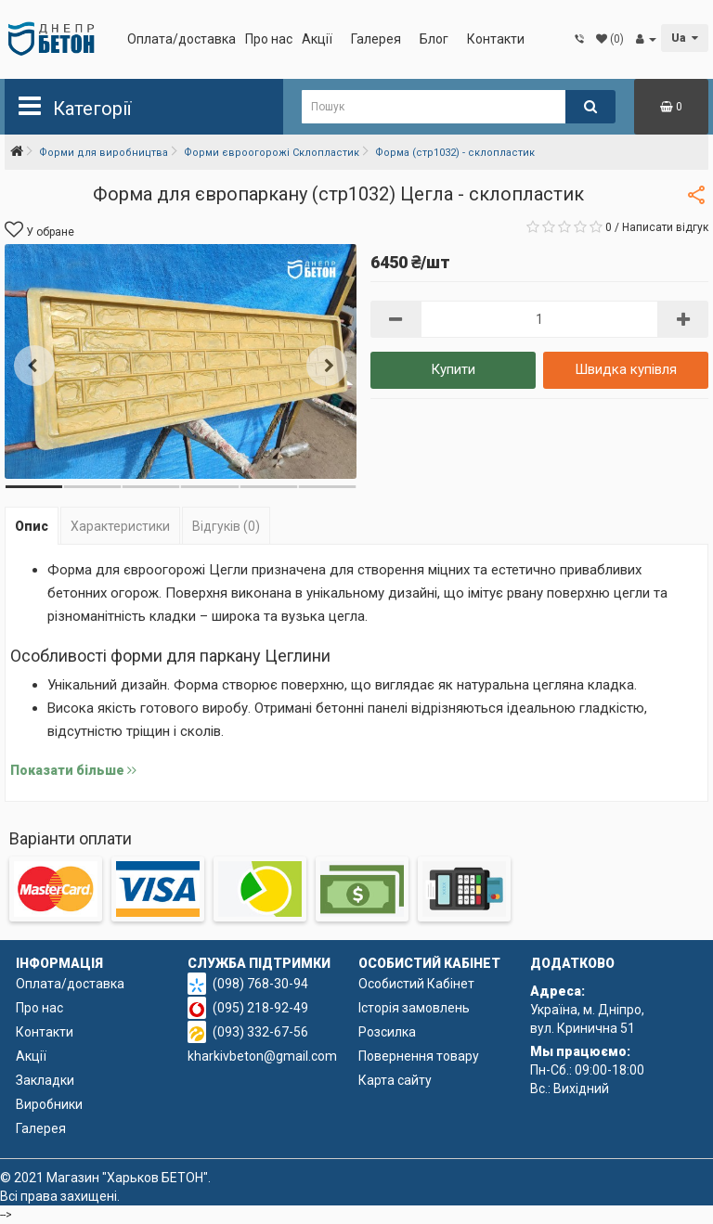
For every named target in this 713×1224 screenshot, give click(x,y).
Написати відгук (665, 227)
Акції (317, 39)
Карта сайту (395, 1080)
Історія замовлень (414, 1007)
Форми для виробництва (103, 153)
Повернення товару (418, 1056)
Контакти (496, 39)
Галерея (376, 39)
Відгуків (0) (226, 526)
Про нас (268, 39)
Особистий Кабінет (416, 983)
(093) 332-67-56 (260, 1031)
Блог (434, 39)
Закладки (45, 1080)
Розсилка (387, 1031)
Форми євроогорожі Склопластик (271, 153)
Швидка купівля (626, 369)
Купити (453, 369)
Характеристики (120, 526)
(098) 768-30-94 (260, 983)
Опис (31, 526)
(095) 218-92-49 (260, 1007)
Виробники (49, 1104)
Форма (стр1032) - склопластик (455, 153)
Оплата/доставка (181, 39)
